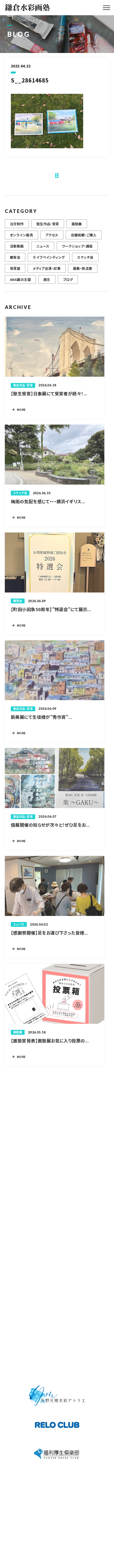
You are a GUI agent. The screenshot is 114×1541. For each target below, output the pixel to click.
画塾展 (77, 226)
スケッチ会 (85, 260)
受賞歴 (15, 271)
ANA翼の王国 (20, 282)
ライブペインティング (49, 260)
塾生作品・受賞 (47, 226)
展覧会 (15, 260)
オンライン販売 (21, 237)
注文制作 (17, 226)
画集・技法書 (82, 271)
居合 (46, 282)
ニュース (42, 249)
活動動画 (17, 249)
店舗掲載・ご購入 (83, 237)
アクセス (52, 237)
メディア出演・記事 (46, 271)
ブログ (68, 282)
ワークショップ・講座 (77, 249)
